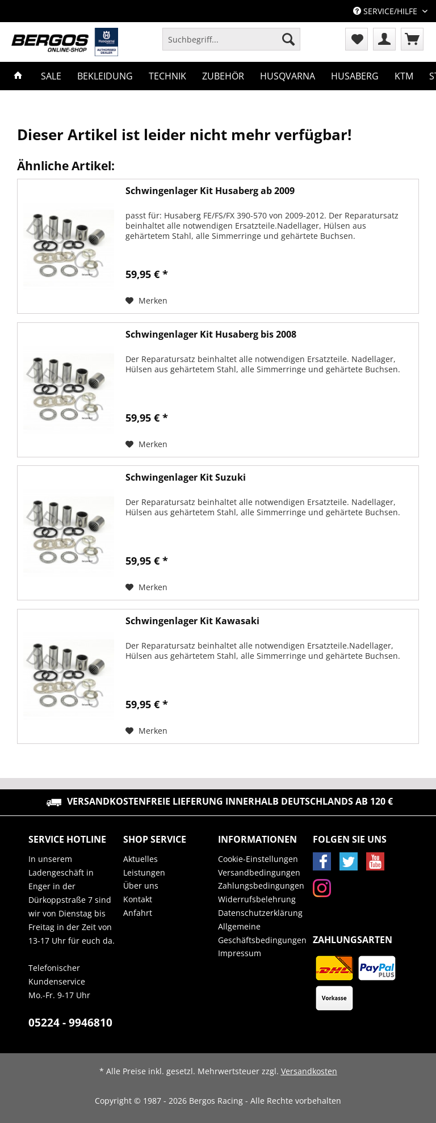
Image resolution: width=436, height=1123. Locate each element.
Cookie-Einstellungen (258, 858)
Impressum (239, 953)
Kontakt (137, 899)
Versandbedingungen (259, 872)
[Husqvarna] (287, 76)
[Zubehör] (223, 76)
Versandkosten (309, 1071)
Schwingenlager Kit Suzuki (185, 477)
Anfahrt (137, 912)
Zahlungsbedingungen (261, 885)
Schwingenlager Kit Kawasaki (192, 621)
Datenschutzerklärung (260, 912)
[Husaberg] (355, 76)
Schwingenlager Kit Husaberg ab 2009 (210, 191)
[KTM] (404, 76)
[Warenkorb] (412, 39)
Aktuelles (140, 858)
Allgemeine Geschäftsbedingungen (262, 933)
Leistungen (144, 872)
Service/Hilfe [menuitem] (386, 11)
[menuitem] (231, 44)
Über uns (140, 885)
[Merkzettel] (356, 39)
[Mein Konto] (384, 39)
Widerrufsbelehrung (257, 899)
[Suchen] (288, 39)
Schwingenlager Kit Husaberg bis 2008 (210, 334)
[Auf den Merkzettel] (146, 301)
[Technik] (167, 76)
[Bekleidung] (105, 76)
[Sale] (51, 76)
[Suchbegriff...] (231, 39)
